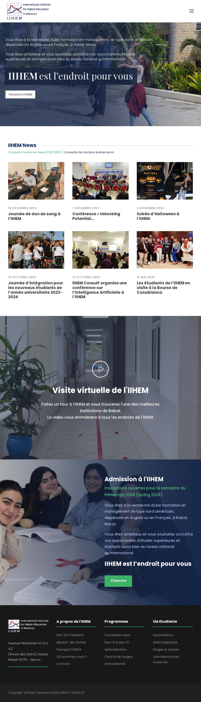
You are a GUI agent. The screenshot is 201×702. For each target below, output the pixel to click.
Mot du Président (70, 635)
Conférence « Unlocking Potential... (96, 216)
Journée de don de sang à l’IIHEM (34, 216)
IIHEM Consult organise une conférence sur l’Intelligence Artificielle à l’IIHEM (99, 290)
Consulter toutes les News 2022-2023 (34, 152)
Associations (163, 635)
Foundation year (118, 635)
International (115, 663)
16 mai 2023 (146, 277)
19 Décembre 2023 (22, 208)
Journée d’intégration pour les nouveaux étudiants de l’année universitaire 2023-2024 (35, 290)
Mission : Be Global (71, 642)
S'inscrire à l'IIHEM (20, 94)
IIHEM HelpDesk (165, 642)
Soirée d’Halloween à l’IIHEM (158, 216)
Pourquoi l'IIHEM (68, 649)
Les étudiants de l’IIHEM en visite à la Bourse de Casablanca (163, 287)
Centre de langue (119, 656)
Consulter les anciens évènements (89, 152)
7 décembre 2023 (85, 208)
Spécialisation (116, 649)
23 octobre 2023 (86, 277)
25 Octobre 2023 (22, 277)
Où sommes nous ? (71, 656)
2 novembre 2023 (150, 208)
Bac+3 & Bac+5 (117, 642)
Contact (63, 663)
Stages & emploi (166, 649)
